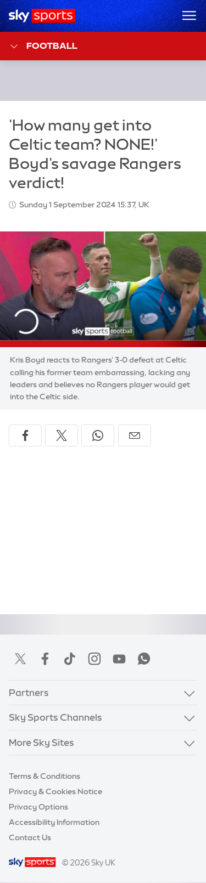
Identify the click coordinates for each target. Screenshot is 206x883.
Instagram (94, 658)
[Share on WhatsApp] (97, 435)
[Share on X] (61, 435)
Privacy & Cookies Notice (55, 791)
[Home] (42, 16)
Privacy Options (38, 807)
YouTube (119, 658)
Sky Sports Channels (55, 717)
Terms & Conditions (44, 776)
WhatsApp (144, 658)
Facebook (45, 658)
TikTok (70, 658)
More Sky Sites (41, 742)
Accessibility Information (54, 822)
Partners (29, 692)
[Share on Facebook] (25, 435)
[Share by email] (134, 435)
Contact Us (30, 837)
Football (43, 46)
